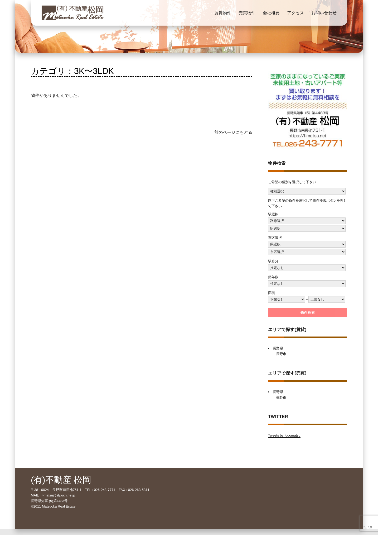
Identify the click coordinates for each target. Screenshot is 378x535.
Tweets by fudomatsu (284, 435)
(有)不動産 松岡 (61, 480)
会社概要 (271, 12)
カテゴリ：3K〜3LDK (72, 71)
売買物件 (247, 12)
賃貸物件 (222, 12)
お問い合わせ (324, 12)
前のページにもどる (233, 132)
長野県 (278, 348)
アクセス (295, 12)
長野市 (281, 354)
